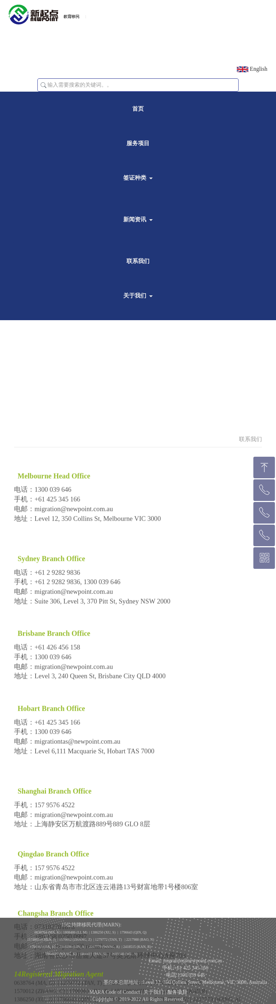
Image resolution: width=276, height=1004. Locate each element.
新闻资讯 (134, 219)
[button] (43, 85)
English (252, 69)
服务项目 (138, 143)
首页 (138, 109)
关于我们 (134, 296)
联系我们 (138, 261)
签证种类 (134, 178)
